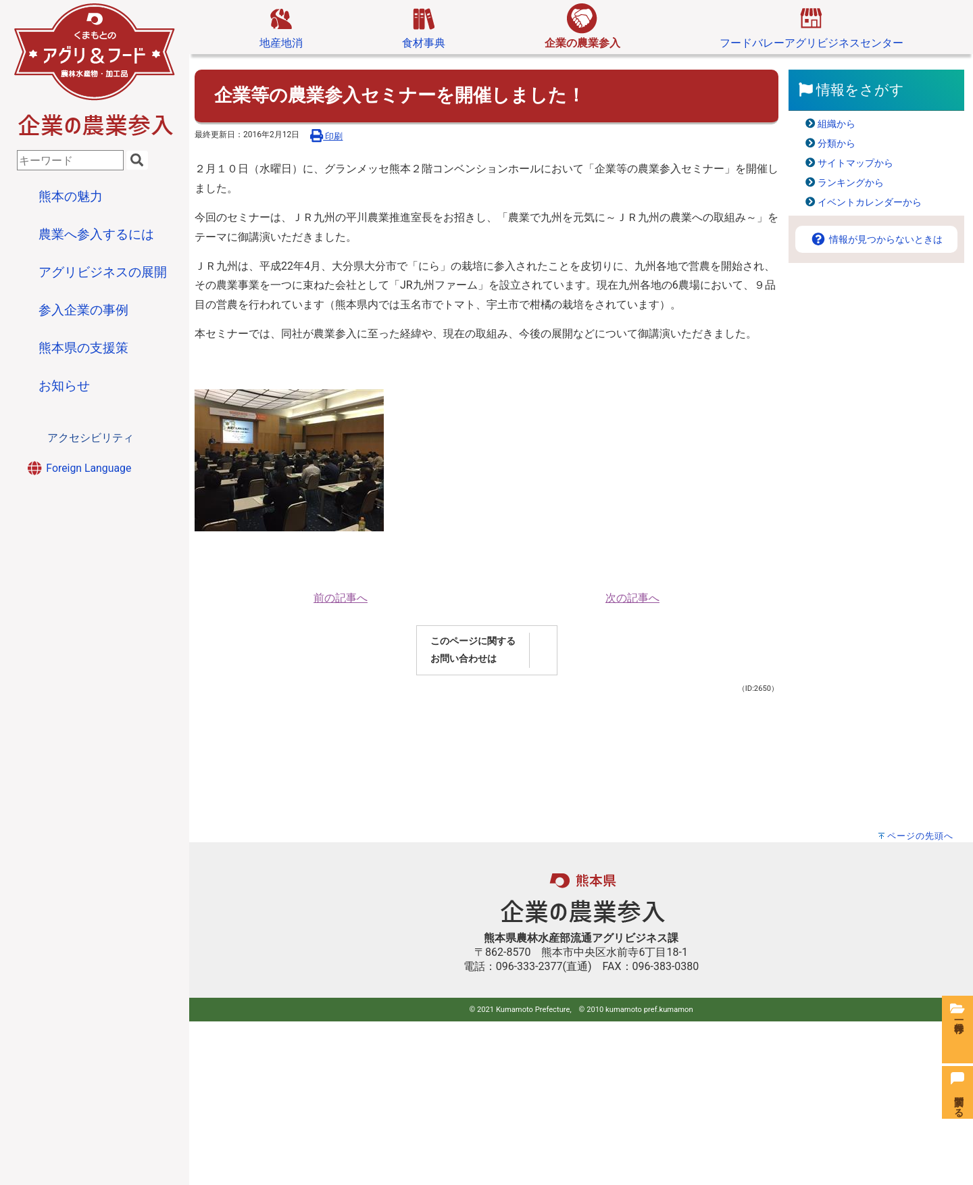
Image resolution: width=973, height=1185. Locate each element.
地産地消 (281, 26)
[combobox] (70, 160)
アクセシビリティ (90, 437)
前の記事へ (341, 597)
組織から (836, 124)
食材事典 (423, 26)
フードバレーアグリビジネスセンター (811, 26)
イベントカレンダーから (870, 202)
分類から (836, 143)
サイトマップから (855, 163)
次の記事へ (632, 597)
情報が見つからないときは (876, 239)
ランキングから (851, 183)
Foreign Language (78, 468)
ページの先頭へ (920, 836)
